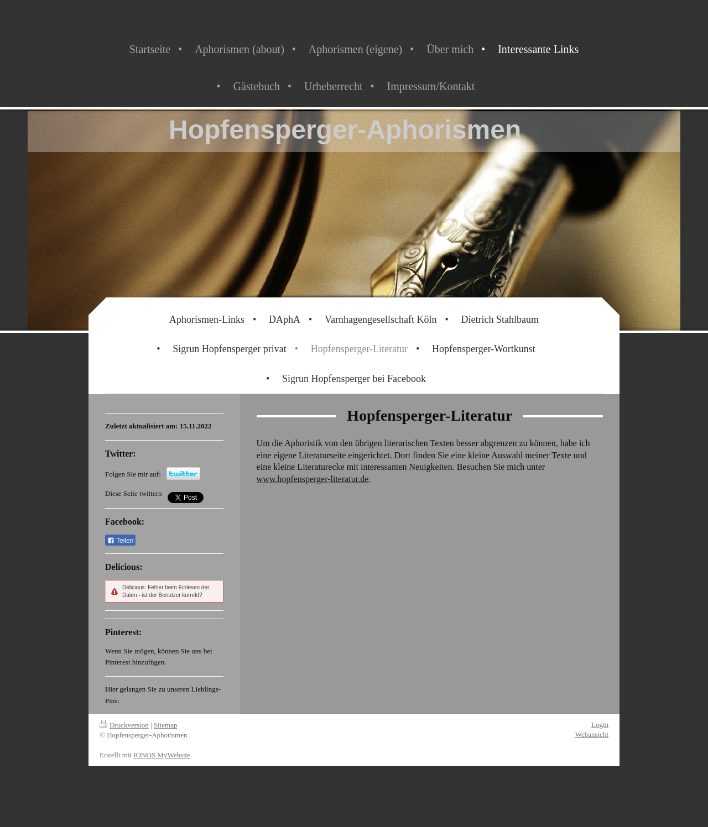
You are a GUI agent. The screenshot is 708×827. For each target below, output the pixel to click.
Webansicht (591, 734)
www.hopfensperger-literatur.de (313, 479)
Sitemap (166, 725)
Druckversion (124, 725)
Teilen (120, 541)
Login (599, 724)
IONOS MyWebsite (161, 755)
